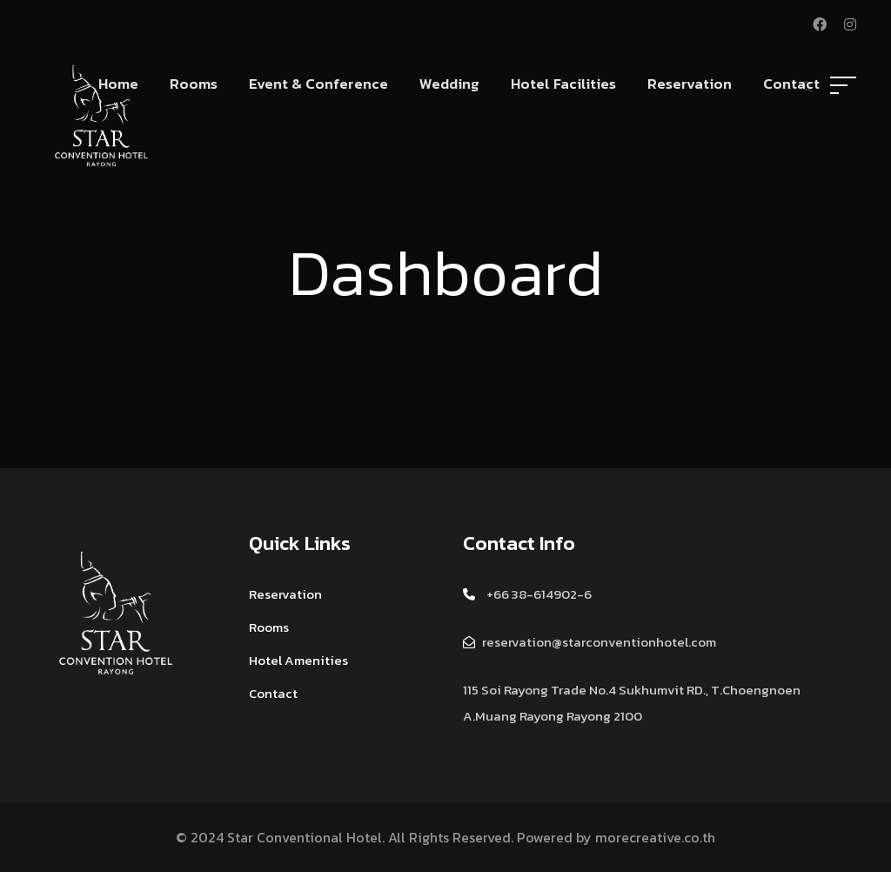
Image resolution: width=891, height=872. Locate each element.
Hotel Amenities (298, 660)
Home (118, 83)
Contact (791, 83)
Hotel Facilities (563, 83)
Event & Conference (318, 83)
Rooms (194, 83)
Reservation (689, 83)
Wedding (449, 83)
